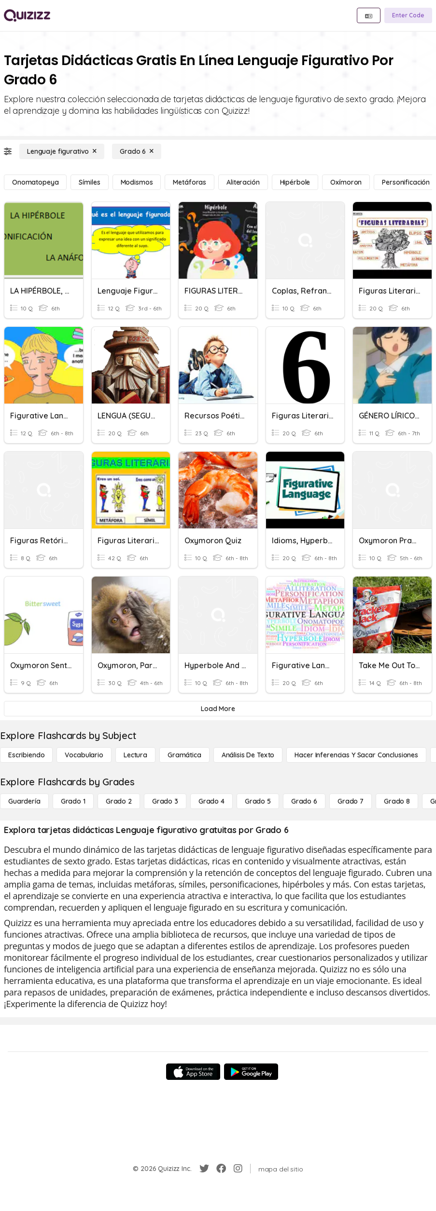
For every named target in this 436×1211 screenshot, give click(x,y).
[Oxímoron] (346, 182)
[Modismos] (137, 182)
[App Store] (193, 1071)
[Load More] (218, 708)
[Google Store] (251, 1071)
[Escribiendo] (26, 755)
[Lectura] (135, 755)
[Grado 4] (211, 801)
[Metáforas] (189, 182)
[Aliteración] (242, 182)
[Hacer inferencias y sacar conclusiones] (356, 755)
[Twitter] (204, 1168)
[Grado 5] (258, 801)
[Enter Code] (408, 15)
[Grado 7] (350, 801)
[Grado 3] (165, 801)
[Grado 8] (397, 801)
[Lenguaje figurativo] (61, 151)
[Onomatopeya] (35, 182)
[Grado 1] (73, 801)
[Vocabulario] (83, 755)
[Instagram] (238, 1168)
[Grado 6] (136, 151)
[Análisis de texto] (248, 755)
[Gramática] (184, 755)
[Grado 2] (119, 801)
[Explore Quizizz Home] (27, 15)
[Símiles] (89, 182)
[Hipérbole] (295, 182)
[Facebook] (221, 1168)
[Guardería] (24, 801)
